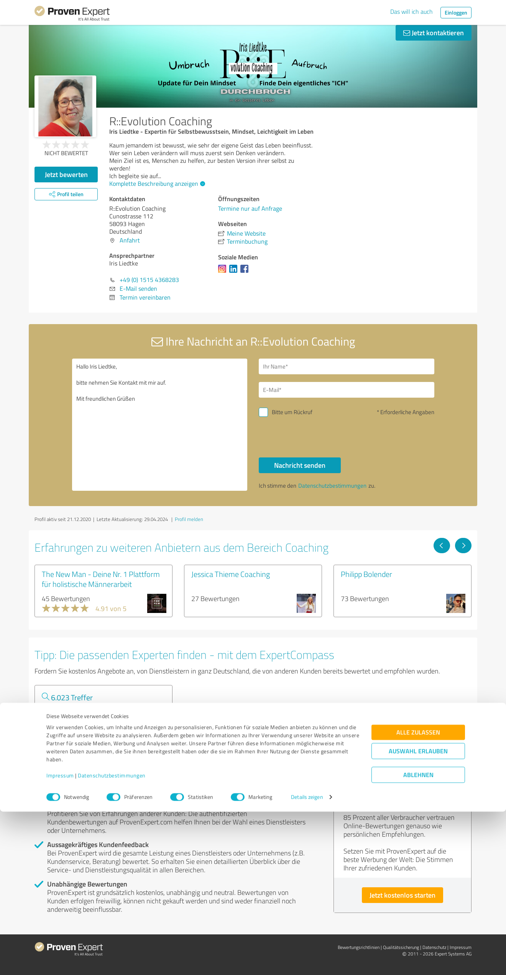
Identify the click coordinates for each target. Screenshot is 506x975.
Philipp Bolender (366, 574)
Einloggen (456, 12)
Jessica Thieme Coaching (230, 574)
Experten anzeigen (76, 739)
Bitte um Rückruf (292, 412)
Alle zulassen (418, 895)
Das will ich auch (411, 11)
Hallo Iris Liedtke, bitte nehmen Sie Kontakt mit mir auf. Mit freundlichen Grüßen (160, 425)
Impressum (60, 939)
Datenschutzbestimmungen (112, 939)
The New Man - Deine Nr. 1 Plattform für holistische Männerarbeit (101, 579)
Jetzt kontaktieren (433, 33)
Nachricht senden (299, 465)
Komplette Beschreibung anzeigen (156, 183)
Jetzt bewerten (66, 174)
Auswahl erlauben (418, 914)
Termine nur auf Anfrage (250, 208)
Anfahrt (130, 240)
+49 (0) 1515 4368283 (149, 279)
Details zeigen (307, 960)
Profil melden (189, 519)
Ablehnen (418, 938)
